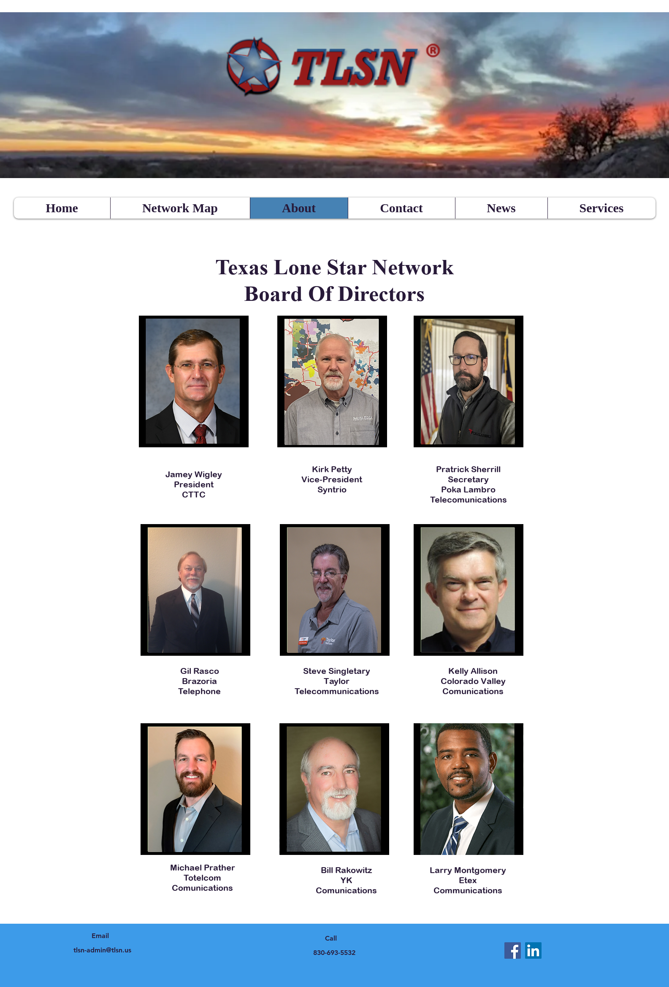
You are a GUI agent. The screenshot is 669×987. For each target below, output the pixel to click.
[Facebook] (512, 950)
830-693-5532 (334, 953)
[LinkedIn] (533, 950)
